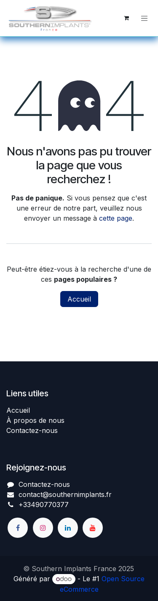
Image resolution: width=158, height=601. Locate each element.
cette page (115, 218)
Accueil (79, 299)
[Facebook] (18, 528)
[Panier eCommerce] (126, 18)
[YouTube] (93, 528)
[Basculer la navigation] (144, 18)
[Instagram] (43, 528)
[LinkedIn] (68, 528)
